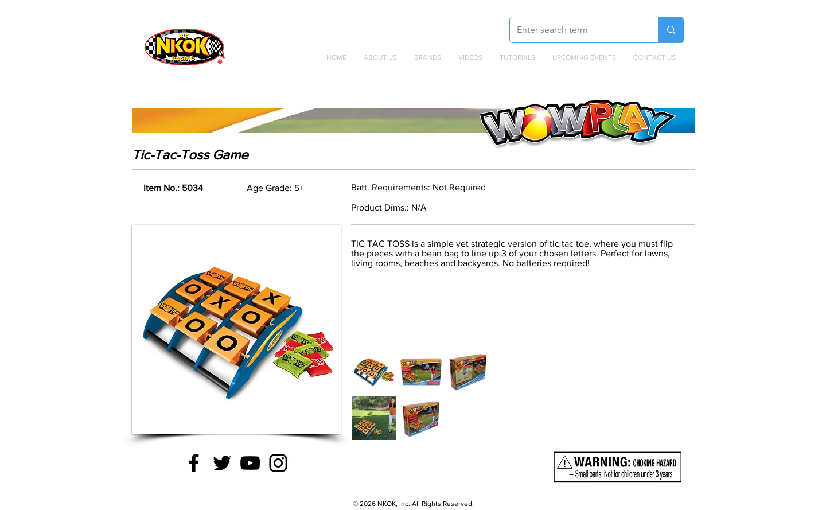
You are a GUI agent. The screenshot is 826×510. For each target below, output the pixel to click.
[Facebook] (194, 463)
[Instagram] (278, 463)
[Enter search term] (575, 29)
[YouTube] (250, 463)
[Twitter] (222, 463)
